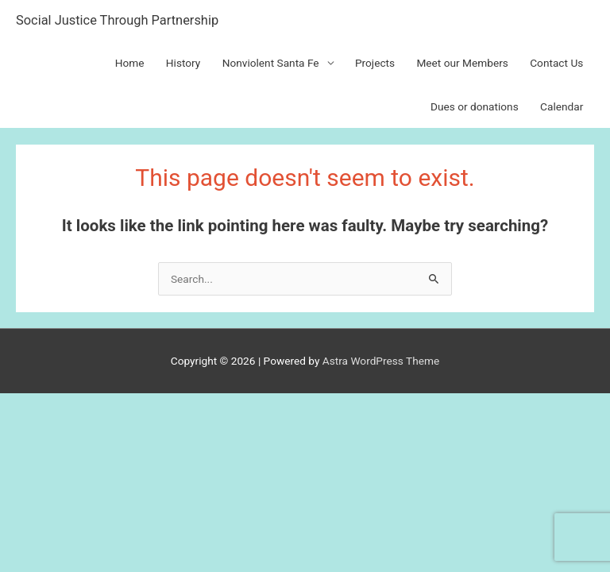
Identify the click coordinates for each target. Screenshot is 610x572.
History (183, 62)
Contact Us (556, 62)
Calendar (561, 106)
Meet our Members (462, 62)
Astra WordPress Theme (380, 360)
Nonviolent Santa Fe (270, 62)
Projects (375, 62)
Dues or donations (474, 106)
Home (130, 62)
